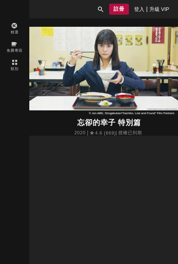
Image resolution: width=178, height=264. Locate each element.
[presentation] (139, 9)
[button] (100, 9)
